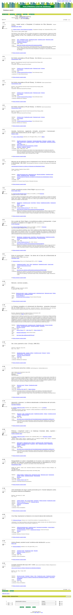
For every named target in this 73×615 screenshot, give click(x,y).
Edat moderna (20, 442)
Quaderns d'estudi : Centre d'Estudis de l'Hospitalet (22, 29)
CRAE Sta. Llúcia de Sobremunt (23, 355)
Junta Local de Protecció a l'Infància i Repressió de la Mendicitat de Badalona (26, 567)
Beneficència (32, 175)
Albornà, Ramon (20, 330)
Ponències (42, 193)
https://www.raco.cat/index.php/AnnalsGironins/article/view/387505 (30, 209)
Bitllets (43, 136)
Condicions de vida (52, 413)
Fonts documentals (41, 238)
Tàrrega (18, 178)
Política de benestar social (22, 174)
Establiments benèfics (45, 202)
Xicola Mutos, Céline (15, 258)
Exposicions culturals (51, 142)
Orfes (31, 264)
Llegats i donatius (20, 500)
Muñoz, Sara (13, 543)
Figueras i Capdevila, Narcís (16, 433)
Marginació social (36, 68)
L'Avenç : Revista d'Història (18, 136)
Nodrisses (23, 444)
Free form (69, 596)
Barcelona (19, 147)
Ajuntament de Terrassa (35, 529)
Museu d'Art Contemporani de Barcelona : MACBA (27, 145)
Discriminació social (48, 442)
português (59, 0)
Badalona (19, 504)
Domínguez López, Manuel (16, 26)
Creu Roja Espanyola (21, 529)
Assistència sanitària (29, 475)
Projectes (19, 143)
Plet (25, 500)
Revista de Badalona (17, 546)
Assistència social (41, 39)
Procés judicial (30, 500)
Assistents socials (20, 550)
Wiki (42, 612)
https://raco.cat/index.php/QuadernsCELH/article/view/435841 (29, 45)
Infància (18, 175)
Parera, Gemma (37, 330)
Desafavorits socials (33, 39)
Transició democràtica (37, 141)
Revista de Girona (16, 261)
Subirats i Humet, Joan (21, 479)
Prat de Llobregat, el (20, 295)
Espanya (28, 147)
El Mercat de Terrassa (17, 520)
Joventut (27, 352)
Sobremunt (19, 356)
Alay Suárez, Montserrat (16, 404)
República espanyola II (21, 141)
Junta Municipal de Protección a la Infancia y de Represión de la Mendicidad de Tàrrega (28, 166)
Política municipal (42, 500)
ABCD (38, 612)
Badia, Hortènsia (32, 389)
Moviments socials (49, 39)
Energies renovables (35, 326)
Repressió (44, 141)
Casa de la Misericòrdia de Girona (24, 265)
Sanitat (22, 475)
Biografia (36, 550)
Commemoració (27, 354)
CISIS (35, 612)
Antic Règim (33, 202)
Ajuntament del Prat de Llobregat (23, 297)
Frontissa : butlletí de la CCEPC (19, 407)
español (63, 0)
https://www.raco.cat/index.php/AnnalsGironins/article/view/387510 (30, 243)
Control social (23, 142)
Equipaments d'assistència (22, 238)
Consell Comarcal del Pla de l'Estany (24, 72)
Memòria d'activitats (41, 174)
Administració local (32, 174)
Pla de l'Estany (20, 69)
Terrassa (19, 531)
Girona (18, 205)
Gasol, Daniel (19, 144)
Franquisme (29, 141)
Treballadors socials (24, 39)
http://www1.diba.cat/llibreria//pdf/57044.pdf (25, 335)
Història (40, 261)
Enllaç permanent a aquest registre (19, 52)
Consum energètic (49, 325)
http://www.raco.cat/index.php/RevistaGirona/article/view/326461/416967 (32, 270)
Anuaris (26, 293)
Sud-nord (19, 373)
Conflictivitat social (25, 443)
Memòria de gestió (20, 293)
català (70, 0)
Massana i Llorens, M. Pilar (22, 40)
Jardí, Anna (28, 330)
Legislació (49, 141)
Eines (23, 314)
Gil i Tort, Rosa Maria (15, 224)
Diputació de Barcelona (21, 332)
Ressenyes (19, 413)
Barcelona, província (21, 327)
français (66, 0)
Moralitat (37, 142)
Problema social (20, 68)
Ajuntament (42, 326)
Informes (43, 68)
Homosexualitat (43, 142)
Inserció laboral (51, 527)
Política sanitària (20, 474)
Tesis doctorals (37, 475)
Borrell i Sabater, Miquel (15, 190)
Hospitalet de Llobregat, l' (22, 42)
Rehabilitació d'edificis (25, 326)
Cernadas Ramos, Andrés (16, 464)
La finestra (44, 407)
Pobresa (38, 202)
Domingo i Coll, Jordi (21, 389)
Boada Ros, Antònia (21, 552)
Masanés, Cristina (14, 133)
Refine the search (24, 17)
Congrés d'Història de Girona (23, 207)
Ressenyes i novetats (47, 436)
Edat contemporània (41, 237)
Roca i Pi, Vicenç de (21, 502)
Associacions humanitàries (41, 527)
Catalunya (24, 147)
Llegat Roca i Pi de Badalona (23, 503)
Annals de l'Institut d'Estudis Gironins (20, 193)
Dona (18, 39)
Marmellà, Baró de (35, 502)
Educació (44, 352)
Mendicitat (19, 443)
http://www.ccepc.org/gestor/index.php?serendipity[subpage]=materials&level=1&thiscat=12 (35, 419)
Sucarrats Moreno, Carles (16, 59)
